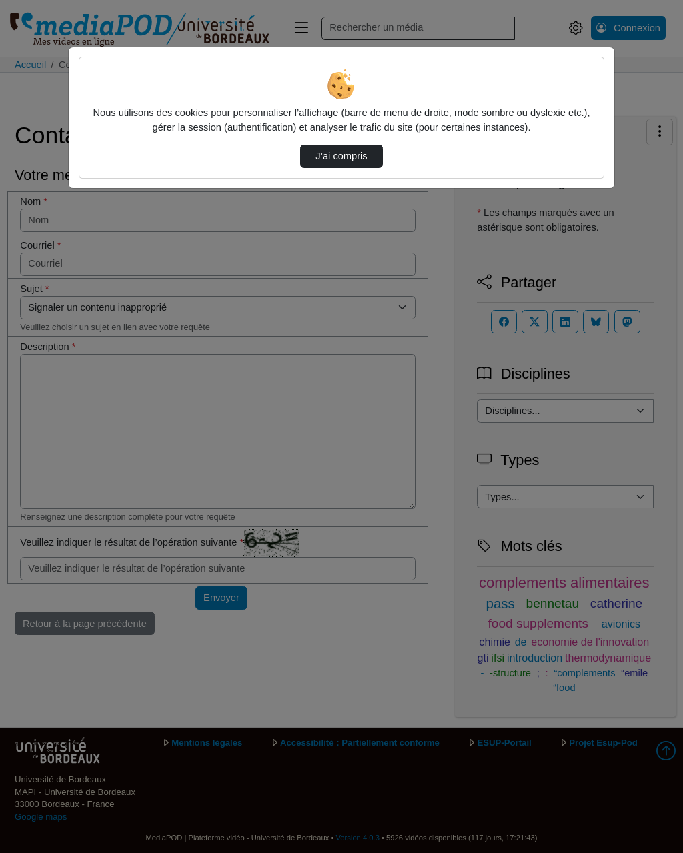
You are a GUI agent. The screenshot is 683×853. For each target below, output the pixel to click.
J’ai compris (341, 156)
